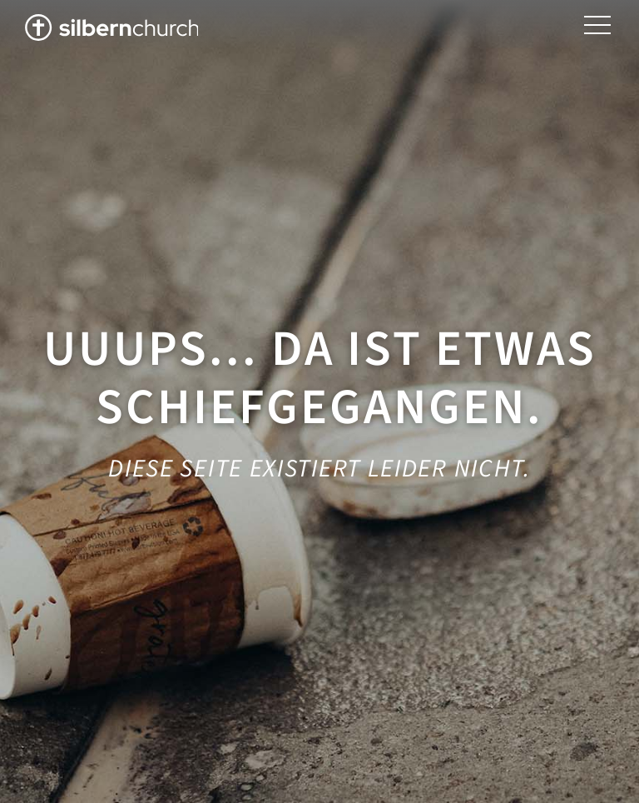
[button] (597, 25)
